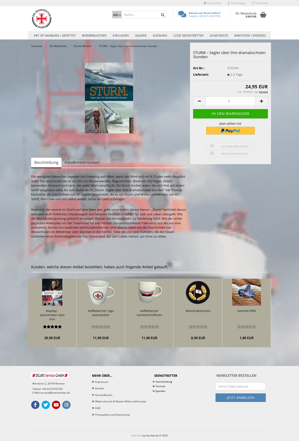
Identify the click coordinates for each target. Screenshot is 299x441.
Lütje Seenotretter (188, 35)
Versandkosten (103, 395)
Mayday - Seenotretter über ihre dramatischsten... (52, 315)
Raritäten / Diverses (250, 35)
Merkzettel (260, 3)
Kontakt (99, 388)
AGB (97, 408)
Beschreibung (46, 162)
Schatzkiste (219, 35)
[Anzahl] (230, 101)
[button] (212, 3)
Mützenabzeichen (198, 311)
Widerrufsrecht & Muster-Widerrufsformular (120, 401)
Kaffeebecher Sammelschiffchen (149, 313)
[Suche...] (117, 14)
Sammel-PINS (246, 311)
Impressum (101, 382)
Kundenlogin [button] (236, 3)
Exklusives (121, 35)
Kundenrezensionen (82, 162)
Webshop (136, 435)
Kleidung (160, 35)
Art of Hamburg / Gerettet (55, 35)
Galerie (141, 35)
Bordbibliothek (94, 35)
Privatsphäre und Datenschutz (112, 414)
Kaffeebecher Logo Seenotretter (101, 313)
